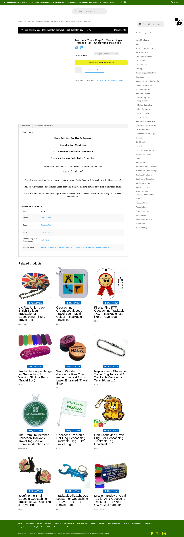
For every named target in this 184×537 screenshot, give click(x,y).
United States (46, 240)
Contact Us (57, 523)
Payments (122, 14)
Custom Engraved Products (146, 73)
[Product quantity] (78, 70)
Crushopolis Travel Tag (82, 247)
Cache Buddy (46, 218)
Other (138, 158)
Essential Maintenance (144, 85)
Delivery (93, 523)
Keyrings (139, 138)
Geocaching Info (137, 14)
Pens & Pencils (141, 163)
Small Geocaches (143, 117)
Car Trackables (141, 60)
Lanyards (139, 146)
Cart (113, 14)
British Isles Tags (142, 52)
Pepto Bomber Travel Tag (101, 247)
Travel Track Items (142, 211)
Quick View (35, 303)
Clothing (139, 69)
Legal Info (102, 523)
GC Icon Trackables (143, 89)
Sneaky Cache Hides (143, 183)
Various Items (141, 223)
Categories (45, 14)
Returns (39, 523)
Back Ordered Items (114, 523)
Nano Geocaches (143, 113)
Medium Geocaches (144, 105)
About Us (126, 523)
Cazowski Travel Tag (65, 247)
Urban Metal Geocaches (144, 219)
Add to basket (94, 69)
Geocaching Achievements (145, 121)
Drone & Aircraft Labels (145, 195)
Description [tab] (25, 126)
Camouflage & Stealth (144, 56)
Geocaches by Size (143, 98)
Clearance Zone (141, 65)
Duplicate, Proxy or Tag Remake (147, 81)
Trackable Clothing (142, 203)
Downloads (140, 77)
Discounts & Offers (82, 523)
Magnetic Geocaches (143, 154)
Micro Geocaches (143, 109)
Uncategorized (141, 215)
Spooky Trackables (103, 80)
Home (34, 14)
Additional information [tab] (44, 126)
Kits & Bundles (141, 142)
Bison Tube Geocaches (144, 48)
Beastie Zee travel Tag (49, 247)
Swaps (138, 199)
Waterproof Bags (142, 228)
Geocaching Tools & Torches (146, 125)
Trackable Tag (46, 225)
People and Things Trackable (146, 167)
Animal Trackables (142, 40)
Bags (137, 44)
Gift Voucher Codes (143, 130)
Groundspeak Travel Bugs (145, 134)
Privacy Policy (136, 523)
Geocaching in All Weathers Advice (40, 526)
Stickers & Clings (142, 191)
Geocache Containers (143, 93)
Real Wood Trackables (144, 175)
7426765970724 (47, 232)
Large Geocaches (143, 101)
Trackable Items (29, 21)
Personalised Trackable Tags (146, 171)
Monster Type (81, 55)
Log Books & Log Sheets (145, 150)
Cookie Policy (148, 523)
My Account (60, 14)
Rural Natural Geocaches (145, 179)
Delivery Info (120, 30)
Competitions (22, 526)
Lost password (29, 523)
